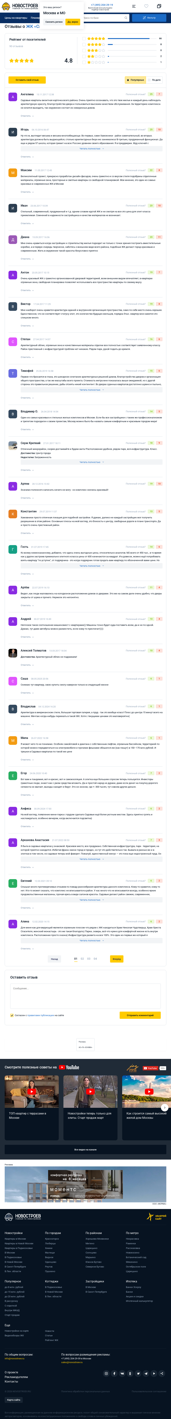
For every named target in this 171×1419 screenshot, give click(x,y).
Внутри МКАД (12, 1310)
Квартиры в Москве (15, 1238)
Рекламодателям (16, 1377)
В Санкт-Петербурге (15, 1266)
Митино (90, 1243)
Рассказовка (133, 1248)
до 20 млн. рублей (15, 1296)
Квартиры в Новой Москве (19, 1243)
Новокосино (132, 1252)
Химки (48, 1248)
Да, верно (73, 21)
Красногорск (52, 1238)
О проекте (11, 1372)
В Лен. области (13, 1271)
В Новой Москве (13, 1262)
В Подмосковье (13, 1257)
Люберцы (50, 1243)
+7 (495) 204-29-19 (102, 4)
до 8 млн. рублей (14, 1287)
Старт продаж (12, 1314)
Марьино (91, 1257)
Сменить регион (54, 21)
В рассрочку (11, 1301)
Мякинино (131, 1262)
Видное (49, 1257)
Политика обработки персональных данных (85, 1391)
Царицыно (91, 1248)
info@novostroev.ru (14, 1358)
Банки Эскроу (133, 1287)
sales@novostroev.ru (72, 1362)
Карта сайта (13, 1400)
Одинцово (50, 1262)
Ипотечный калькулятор (139, 1301)
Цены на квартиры (16, 17)
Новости (49, 1330)
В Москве (10, 1252)
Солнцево (91, 1252)
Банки (129, 1291)
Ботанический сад (136, 1257)
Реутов (48, 1266)
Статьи (49, 1335)
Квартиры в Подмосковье (19, 1248)
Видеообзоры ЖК (14, 1335)
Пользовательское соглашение (149, 1391)
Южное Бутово (93, 1262)
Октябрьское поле (136, 1266)
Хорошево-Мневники (97, 1238)
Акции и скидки (135, 1296)
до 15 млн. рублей (15, 1291)
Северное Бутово (95, 1266)
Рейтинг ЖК (51, 1340)
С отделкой (11, 1305)
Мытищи (50, 1252)
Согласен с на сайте (39, 1015)
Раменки (131, 1243)
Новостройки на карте (17, 1330)
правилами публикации (40, 1015)
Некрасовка (132, 1238)
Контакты (11, 1381)
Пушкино (50, 1271)
